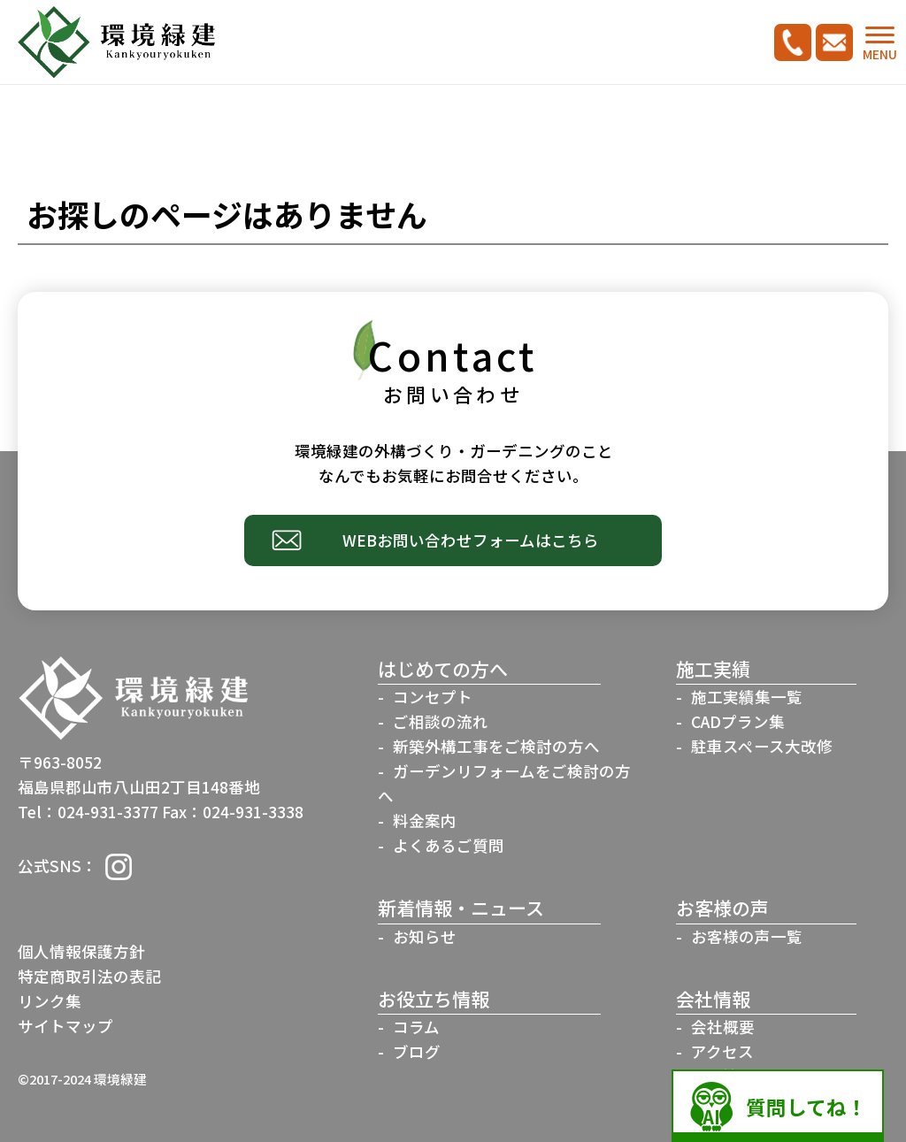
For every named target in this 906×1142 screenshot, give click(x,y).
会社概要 (723, 1027)
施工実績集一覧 (746, 697)
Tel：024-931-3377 (88, 812)
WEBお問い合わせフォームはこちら (470, 540)
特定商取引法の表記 (89, 976)
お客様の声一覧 (746, 936)
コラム (416, 1027)
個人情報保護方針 (81, 951)
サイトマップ (65, 1026)
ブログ (417, 1051)
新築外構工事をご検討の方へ (496, 746)
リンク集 (49, 1001)
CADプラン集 (738, 721)
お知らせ (425, 936)
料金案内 (425, 820)
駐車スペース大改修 (762, 746)
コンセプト (432, 697)
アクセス (722, 1051)
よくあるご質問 (448, 845)
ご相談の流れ (440, 721)
